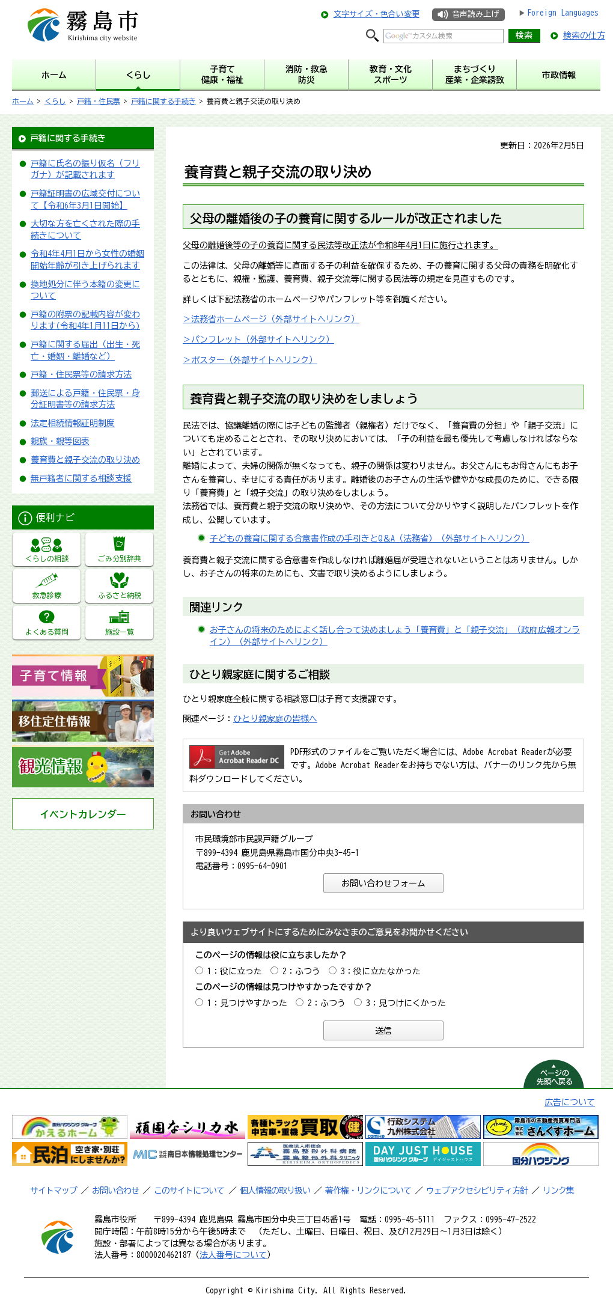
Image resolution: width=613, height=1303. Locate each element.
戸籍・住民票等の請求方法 (81, 374)
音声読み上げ (475, 14)
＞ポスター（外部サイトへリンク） (250, 360)
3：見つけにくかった (406, 1003)
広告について (569, 1102)
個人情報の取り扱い (275, 1190)
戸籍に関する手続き (163, 101)
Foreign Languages (563, 12)
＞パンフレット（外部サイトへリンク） (258, 339)
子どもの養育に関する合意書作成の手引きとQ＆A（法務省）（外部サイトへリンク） (369, 538)
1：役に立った (234, 971)
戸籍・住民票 (98, 101)
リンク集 (558, 1190)
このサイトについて (189, 1190)
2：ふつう (301, 971)
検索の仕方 (584, 35)
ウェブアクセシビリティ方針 (477, 1190)
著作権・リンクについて (368, 1190)
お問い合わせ (115, 1190)
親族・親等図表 (60, 441)
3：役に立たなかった (381, 971)
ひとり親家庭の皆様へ (275, 719)
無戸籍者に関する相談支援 (81, 478)
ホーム (23, 101)
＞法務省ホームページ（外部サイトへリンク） (271, 319)
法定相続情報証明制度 (73, 423)
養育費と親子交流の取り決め (85, 460)
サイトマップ (53, 1190)
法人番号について (233, 1255)
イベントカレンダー (83, 814)
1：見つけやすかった (247, 1003)
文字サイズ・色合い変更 (376, 14)
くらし (55, 101)
